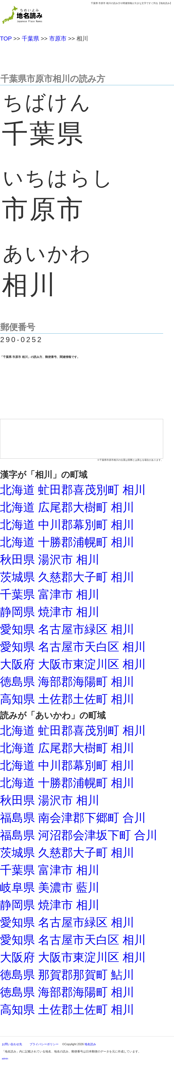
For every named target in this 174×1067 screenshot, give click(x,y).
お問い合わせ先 (12, 1044)
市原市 (58, 38)
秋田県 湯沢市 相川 (49, 559)
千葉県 (30, 38)
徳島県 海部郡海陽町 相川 (67, 681)
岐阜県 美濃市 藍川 (49, 887)
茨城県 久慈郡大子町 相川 (67, 577)
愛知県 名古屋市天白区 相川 (73, 646)
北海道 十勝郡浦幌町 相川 (67, 542)
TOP (6, 38)
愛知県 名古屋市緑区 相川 (67, 629)
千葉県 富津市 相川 (49, 594)
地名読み (90, 1044)
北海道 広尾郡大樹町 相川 (67, 507)
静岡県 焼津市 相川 (49, 611)
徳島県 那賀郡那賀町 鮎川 (67, 974)
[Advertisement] (87, 56)
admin (5, 1058)
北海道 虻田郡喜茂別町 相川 (73, 489)
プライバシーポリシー (44, 1044)
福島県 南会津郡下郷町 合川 (73, 817)
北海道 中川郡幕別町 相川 (67, 524)
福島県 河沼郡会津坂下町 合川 (78, 835)
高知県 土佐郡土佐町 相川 (67, 699)
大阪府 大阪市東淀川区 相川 (73, 664)
